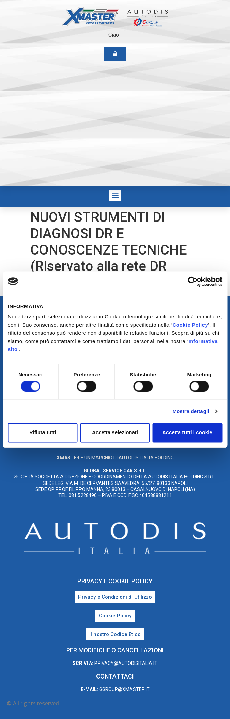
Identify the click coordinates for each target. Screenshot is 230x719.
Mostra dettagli (190, 411)
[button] (115, 195)
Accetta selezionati (115, 433)
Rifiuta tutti (42, 433)
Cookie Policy (190, 325)
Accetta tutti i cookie (187, 433)
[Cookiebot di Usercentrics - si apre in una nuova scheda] (192, 281)
